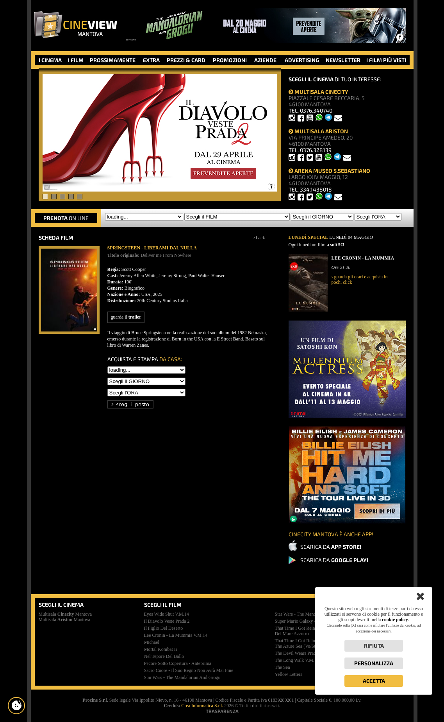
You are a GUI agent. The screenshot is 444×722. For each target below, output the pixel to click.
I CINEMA (50, 60)
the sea (282, 667)
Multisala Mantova (65, 614)
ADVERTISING (302, 60)
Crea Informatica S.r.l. (202, 705)
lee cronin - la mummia (176, 635)
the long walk (297, 660)
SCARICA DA (330, 546)
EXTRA (151, 60)
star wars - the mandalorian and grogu (182, 677)
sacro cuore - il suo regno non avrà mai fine (189, 670)
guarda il (126, 317)
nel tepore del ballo (164, 656)
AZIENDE (265, 60)
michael (151, 642)
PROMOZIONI (230, 60)
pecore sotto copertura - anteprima (178, 663)
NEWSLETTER (343, 60)
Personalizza (373, 663)
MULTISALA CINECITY (318, 91)
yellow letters (288, 674)
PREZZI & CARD (186, 60)
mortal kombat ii (160, 649)
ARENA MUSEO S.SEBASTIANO (329, 170)
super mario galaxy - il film (302, 621)
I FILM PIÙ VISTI (386, 60)
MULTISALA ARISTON (318, 131)
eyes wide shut (166, 614)
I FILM (76, 60)
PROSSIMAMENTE (113, 60)
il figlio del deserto (163, 628)
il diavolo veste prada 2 (167, 621)
